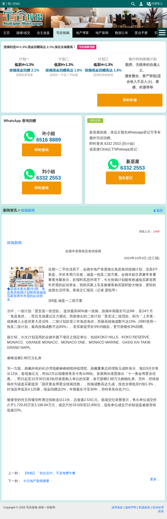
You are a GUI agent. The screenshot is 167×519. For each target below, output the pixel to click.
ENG (16, 3)
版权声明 (131, 507)
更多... (154, 479)
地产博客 (82, 33)
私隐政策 (144, 507)
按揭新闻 (28, 210)
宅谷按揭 (62, 33)
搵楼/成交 (23, 33)
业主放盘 (43, 33)
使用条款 (117, 507)
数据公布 (121, 33)
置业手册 (141, 33)
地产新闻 (102, 33)
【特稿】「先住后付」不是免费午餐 (49, 473)
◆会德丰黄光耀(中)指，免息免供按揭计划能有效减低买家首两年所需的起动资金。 (26, 288)
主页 (6, 33)
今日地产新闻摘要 (36, 481)
